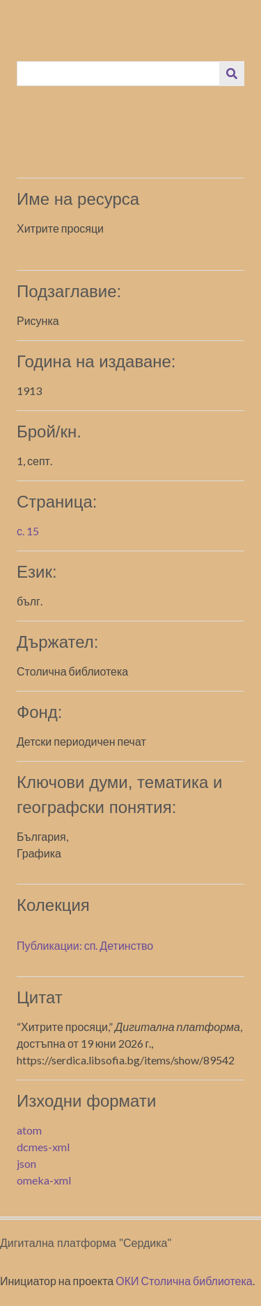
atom (29, 1130)
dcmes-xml (43, 1146)
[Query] (119, 73)
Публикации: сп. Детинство (85, 945)
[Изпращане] (231, 73)
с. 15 (28, 530)
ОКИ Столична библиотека (184, 1280)
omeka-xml (44, 1180)
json (26, 1163)
